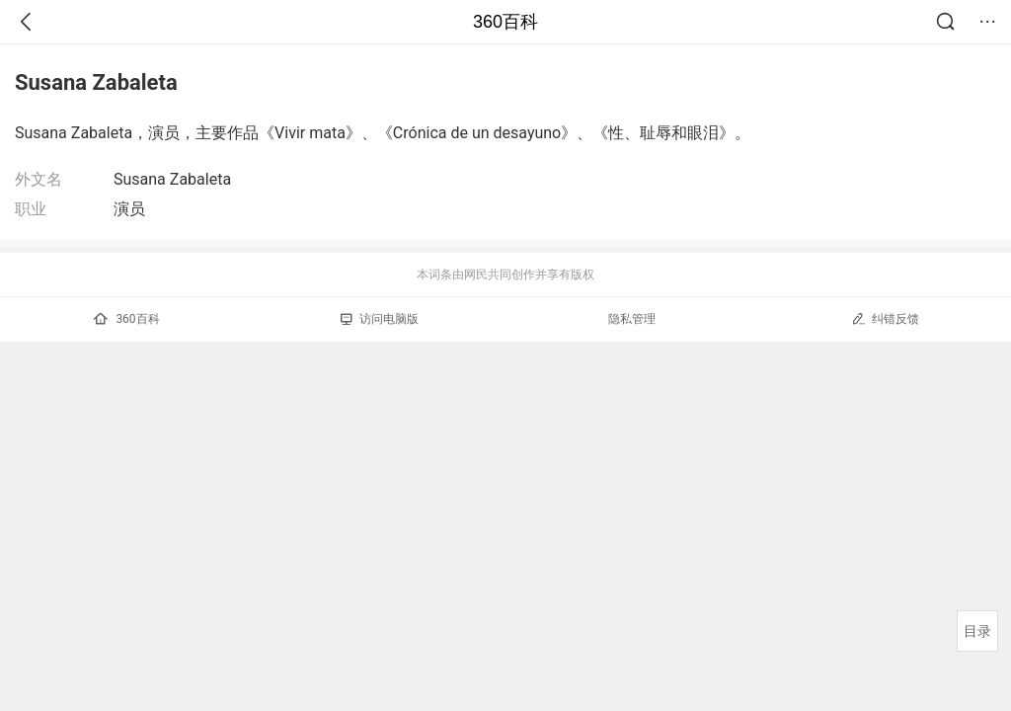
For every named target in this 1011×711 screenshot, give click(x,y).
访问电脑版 (380, 319)
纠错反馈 (885, 318)
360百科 (505, 22)
